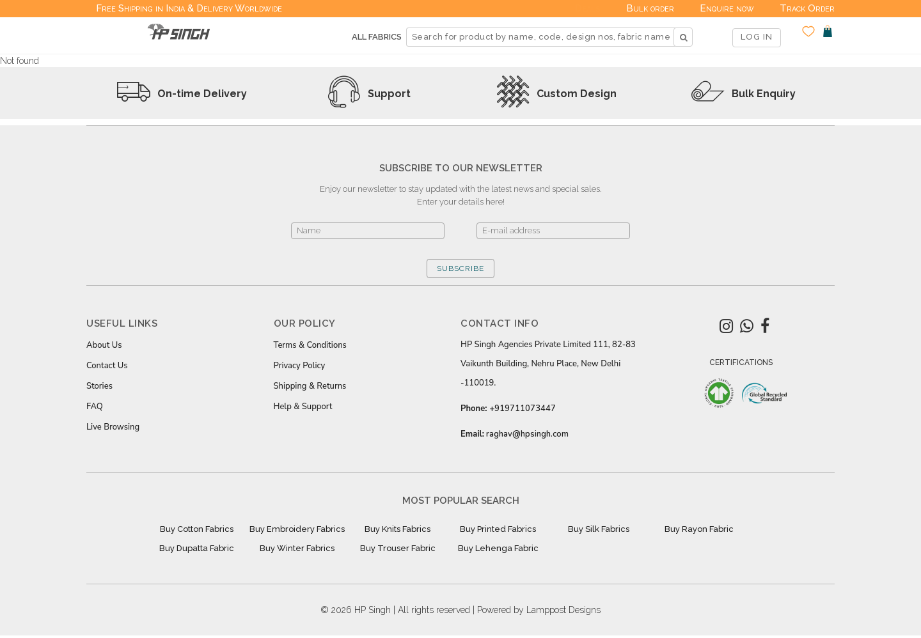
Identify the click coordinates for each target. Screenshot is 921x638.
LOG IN (757, 37)
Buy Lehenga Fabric (498, 548)
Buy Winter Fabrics (297, 548)
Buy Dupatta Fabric (196, 548)
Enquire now (727, 8)
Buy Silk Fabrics (598, 529)
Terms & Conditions (310, 345)
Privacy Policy (300, 365)
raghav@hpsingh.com (527, 434)
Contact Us (106, 365)
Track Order (807, 8)
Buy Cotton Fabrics (196, 529)
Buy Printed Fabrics (498, 529)
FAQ (94, 406)
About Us (104, 345)
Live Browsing (112, 427)
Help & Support (303, 406)
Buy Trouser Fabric (398, 548)
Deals (588, 8)
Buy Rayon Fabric (699, 529)
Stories (99, 386)
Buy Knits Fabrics (397, 529)
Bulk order (650, 8)
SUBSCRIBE (460, 268)
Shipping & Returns (310, 386)
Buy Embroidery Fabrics (297, 529)
